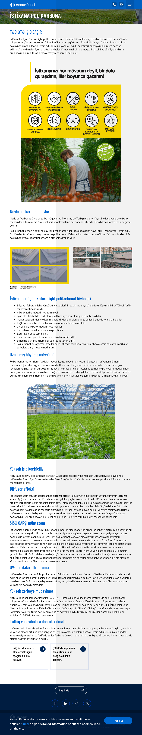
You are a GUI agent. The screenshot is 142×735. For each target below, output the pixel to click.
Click (26, 724)
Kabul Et (119, 720)
